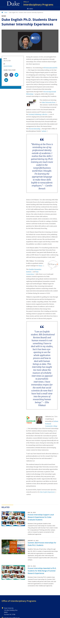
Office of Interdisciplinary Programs (19, 601)
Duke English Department (47, 492)
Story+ (40, 265)
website (44, 131)
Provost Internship (34, 128)
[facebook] (11, 75)
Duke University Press (48, 102)
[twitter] (16, 75)
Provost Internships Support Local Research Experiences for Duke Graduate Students (41, 517)
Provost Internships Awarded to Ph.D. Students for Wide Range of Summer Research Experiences (42, 570)
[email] (6, 75)
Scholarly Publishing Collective (38, 114)
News (5, 12)
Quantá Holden (8, 66)
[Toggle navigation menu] (30, 8)
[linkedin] (6, 80)
